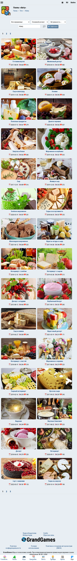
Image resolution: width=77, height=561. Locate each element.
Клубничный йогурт (54, 301)
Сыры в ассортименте (54, 211)
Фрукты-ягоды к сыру (54, 241)
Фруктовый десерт (54, 331)
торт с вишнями (19, 481)
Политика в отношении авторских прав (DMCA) (59, 547)
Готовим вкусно (19, 61)
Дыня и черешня (54, 121)
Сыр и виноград (19, 91)
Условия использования (34, 547)
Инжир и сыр (54, 181)
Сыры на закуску (54, 481)
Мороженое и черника (54, 361)
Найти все (53, 27)
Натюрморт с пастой (18, 361)
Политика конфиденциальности (13, 547)
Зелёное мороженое (18, 211)
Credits (45, 533)
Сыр (18, 181)
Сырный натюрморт (18, 391)
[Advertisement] (38, 511)
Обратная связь (48, 535)
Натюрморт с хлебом (18, 271)
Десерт (19, 451)
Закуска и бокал (19, 151)
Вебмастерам (27, 535)
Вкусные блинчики (55, 421)
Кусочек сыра (54, 391)
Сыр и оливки (19, 331)
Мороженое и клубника (54, 151)
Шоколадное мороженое (18, 241)
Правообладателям (29, 533)
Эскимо (55, 91)
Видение (18, 421)
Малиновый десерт (54, 61)
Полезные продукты (18, 121)
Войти (73, 2)
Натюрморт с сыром (54, 271)
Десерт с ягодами (18, 301)
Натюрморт (54, 451)
